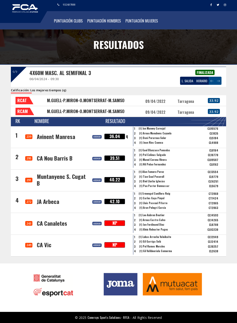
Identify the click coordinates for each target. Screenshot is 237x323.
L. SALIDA (187, 80)
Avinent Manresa (56, 136)
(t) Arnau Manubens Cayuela (155, 133)
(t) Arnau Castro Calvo (152, 220)
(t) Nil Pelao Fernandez (152, 164)
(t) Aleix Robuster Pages (153, 229)
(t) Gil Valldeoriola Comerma (155, 251)
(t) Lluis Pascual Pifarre (153, 203)
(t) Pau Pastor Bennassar (154, 186)
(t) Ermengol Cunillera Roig (154, 193)
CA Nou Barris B (54, 158)
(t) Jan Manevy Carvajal (152, 128)
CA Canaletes (52, 223)
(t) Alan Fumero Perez (151, 172)
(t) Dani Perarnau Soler (152, 138)
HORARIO (201, 80)
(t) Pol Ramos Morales (152, 246)
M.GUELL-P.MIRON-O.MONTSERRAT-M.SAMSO (86, 100)
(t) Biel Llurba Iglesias (152, 181)
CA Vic (44, 245)
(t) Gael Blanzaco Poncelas (154, 150)
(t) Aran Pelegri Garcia (152, 207)
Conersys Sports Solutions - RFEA (108, 317)
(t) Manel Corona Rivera (153, 160)
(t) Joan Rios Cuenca (151, 142)
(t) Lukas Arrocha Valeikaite (155, 237)
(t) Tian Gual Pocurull (151, 176)
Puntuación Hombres (104, 21)
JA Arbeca (48, 201)
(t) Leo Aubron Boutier (152, 215)
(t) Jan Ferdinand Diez (151, 224)
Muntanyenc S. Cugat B (61, 179)
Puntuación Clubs (68, 21)
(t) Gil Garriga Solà (150, 241)
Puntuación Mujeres (141, 21)
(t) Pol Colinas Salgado (152, 155)
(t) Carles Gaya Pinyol (151, 198)
